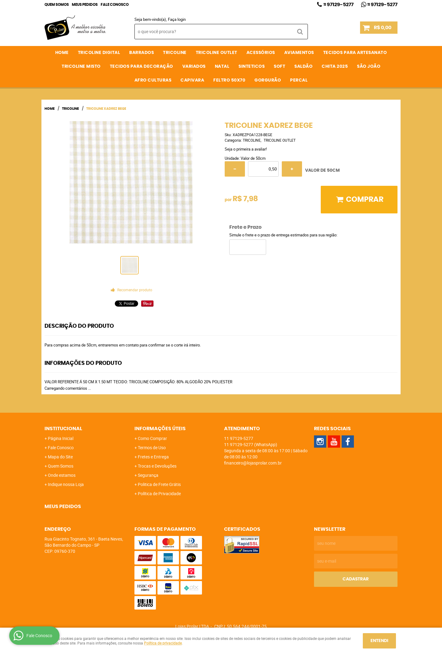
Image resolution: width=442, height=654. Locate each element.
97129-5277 (339, 4)
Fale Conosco (115, 4)
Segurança (148, 475)
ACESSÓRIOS (260, 53)
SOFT (279, 66)
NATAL (222, 66)
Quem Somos (57, 4)
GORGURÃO (267, 80)
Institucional (63, 428)
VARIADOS (194, 66)
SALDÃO (303, 66)
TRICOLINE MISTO (81, 66)
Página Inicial (60, 438)
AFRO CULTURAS (153, 80)
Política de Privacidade (159, 493)
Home (62, 53)
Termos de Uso (152, 447)
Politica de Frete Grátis (159, 484)
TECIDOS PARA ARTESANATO (355, 53)
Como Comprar (152, 438)
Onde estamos (62, 475)
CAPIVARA (192, 80)
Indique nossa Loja (66, 484)
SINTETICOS (251, 66)
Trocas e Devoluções (157, 466)
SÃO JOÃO (368, 66)
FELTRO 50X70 (229, 80)
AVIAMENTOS (299, 53)
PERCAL (299, 80)
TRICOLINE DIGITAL (99, 53)
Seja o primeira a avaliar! (246, 149)
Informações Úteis (160, 428)
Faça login (177, 19)
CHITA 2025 (335, 66)
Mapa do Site (60, 457)
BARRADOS (141, 53)
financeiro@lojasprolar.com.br (253, 463)
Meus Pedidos (85, 4)
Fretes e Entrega (153, 457)
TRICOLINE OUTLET (216, 53)
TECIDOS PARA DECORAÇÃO (141, 66)
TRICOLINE (175, 53)
